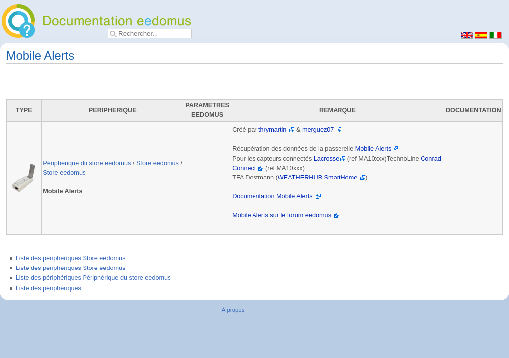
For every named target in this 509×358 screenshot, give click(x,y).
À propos (233, 310)
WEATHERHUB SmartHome (318, 177)
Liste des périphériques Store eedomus (71, 258)
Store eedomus (157, 163)
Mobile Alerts (373, 148)
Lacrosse (326, 158)
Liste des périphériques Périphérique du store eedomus (93, 277)
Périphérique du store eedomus (87, 163)
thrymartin (272, 129)
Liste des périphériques (48, 288)
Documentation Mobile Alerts (272, 196)
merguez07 (318, 129)
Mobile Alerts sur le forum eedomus (281, 215)
